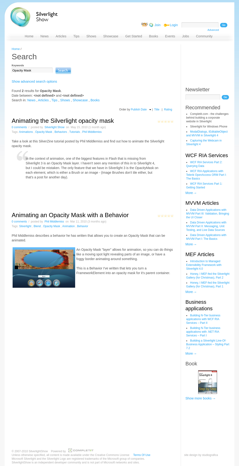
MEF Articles (200, 254)
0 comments (19, 127)
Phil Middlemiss (92, 132)
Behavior (82, 226)
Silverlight (25, 226)
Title (156, 109)
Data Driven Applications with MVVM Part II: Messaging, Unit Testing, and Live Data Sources (206, 226)
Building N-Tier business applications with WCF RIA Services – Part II (203, 319)
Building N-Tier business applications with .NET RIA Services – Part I (203, 331)
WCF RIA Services (207, 155)
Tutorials (74, 132)
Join (158, 25)
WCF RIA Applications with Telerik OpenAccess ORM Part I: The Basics (206, 174)
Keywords (18, 65)
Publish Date (139, 109)
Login (174, 25)
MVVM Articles (202, 203)
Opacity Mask (43, 132)
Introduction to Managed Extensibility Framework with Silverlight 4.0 (203, 265)
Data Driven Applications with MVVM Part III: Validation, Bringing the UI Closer (207, 213)
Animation (68, 226)
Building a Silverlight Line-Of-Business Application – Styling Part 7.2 (207, 344)
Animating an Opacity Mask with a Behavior (70, 215)
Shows (65, 100)
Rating (168, 109)
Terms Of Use (141, 455)
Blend (37, 226)
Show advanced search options (34, 81)
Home (16, 49)
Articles (43, 100)
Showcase (80, 100)
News (31, 100)
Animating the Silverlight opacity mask (63, 120)
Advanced (213, 29)
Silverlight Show (54, 127)
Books (95, 100)
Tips (54, 100)
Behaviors (60, 132)
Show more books (199, 398)
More (189, 193)
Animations (26, 132)
